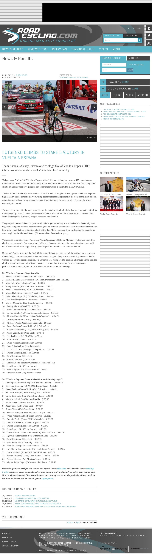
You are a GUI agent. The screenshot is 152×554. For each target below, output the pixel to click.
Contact (139, 28)
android (142, 95)
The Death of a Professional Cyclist (118, 109)
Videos (103, 49)
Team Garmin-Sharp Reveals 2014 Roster (32, 498)
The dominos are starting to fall (117, 114)
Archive (131, 28)
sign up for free (135, 65)
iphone (117, 95)
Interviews (59, 49)
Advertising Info (10, 546)
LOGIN (130, 70)
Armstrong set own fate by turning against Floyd (36, 501)
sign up (70, 522)
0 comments (21, 75)
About (116, 49)
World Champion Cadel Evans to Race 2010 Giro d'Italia (38, 504)
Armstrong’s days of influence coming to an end (123, 117)
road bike (118, 82)
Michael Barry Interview (25, 496)
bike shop (62, 468)
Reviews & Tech (38, 49)
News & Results (12, 49)
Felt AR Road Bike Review (113, 119)
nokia (129, 95)
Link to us (7, 538)
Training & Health (83, 49)
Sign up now (47, 478)
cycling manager (123, 88)
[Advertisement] (52, 12)
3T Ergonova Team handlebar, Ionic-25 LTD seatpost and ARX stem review (45, 507)
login (78, 522)
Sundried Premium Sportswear (74, 78)
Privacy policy (9, 542)
